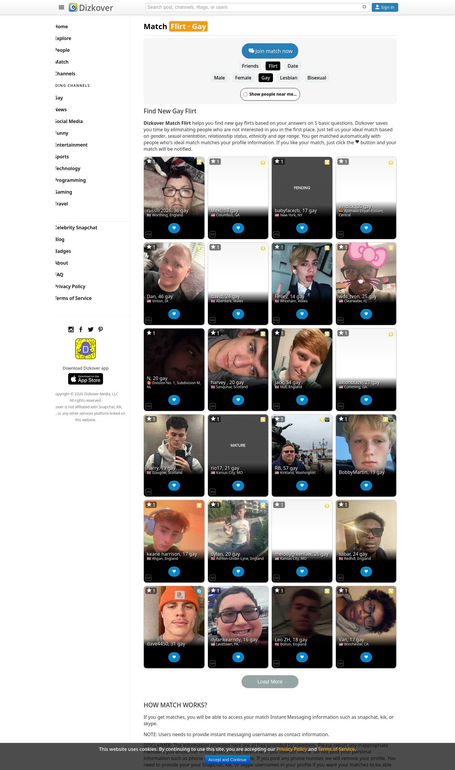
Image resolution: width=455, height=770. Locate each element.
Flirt (277, 66)
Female (247, 77)
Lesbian (293, 77)
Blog (69, 238)
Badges (72, 249)
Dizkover (91, 7)
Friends (254, 66)
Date (297, 66)
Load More (274, 668)
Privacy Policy (79, 285)
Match (164, 26)
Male (224, 77)
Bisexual (321, 77)
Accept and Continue (228, 759)
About (70, 261)
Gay (270, 77)
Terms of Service (82, 296)
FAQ (68, 273)
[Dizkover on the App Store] (157, 231)
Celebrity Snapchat (85, 226)
